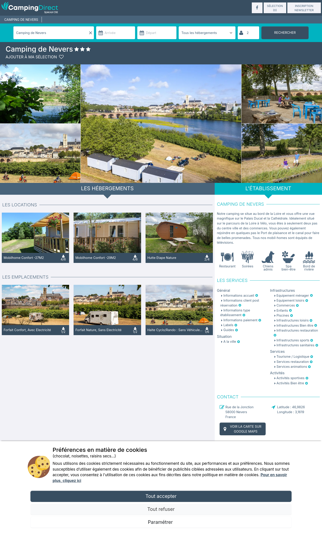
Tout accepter (160, 496)
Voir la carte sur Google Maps (241, 429)
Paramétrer (161, 522)
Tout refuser (161, 509)
